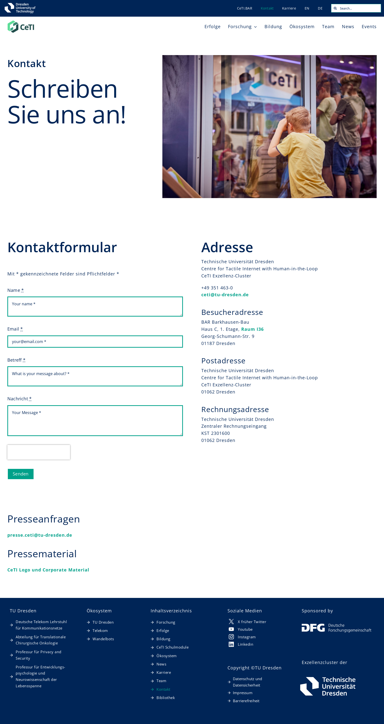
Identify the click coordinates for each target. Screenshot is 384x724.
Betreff (16, 360)
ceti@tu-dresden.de (225, 294)
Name (15, 290)
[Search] (335, 8)
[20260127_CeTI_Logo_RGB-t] (21, 22)
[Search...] (356, 8)
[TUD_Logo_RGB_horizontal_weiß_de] (327, 677)
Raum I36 (252, 329)
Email (15, 329)
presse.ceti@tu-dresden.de (39, 535)
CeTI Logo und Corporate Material (48, 570)
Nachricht (19, 399)
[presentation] (38, 452)
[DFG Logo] (336, 626)
